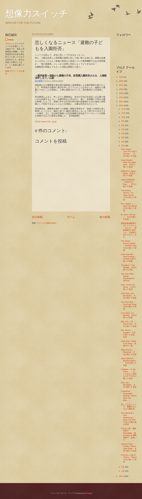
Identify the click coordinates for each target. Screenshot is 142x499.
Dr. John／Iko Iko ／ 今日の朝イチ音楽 (129, 216)
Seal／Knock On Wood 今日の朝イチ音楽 (128, 287)
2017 (121, 85)
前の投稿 (105, 217)
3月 (123, 146)
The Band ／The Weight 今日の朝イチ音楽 (129, 267)
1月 (123, 471)
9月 (123, 121)
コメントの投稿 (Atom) (46, 223)
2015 (121, 93)
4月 (123, 142)
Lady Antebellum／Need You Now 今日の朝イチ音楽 (129, 182)
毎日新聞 (39, 81)
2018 (121, 81)
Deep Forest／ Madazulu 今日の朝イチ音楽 (129, 352)
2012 (121, 105)
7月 (123, 129)
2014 (121, 97)
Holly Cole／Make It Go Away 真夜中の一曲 (128, 343)
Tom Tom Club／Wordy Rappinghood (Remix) (128, 277)
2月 (123, 467)
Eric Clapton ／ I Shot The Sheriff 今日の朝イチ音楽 (130, 207)
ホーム (71, 217)
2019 (121, 77)
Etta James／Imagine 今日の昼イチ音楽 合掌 (129, 333)
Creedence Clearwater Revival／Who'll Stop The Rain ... (128, 395)
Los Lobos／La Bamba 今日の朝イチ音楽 (129, 315)
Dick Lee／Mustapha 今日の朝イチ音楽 (129, 384)
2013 (121, 101)
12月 (123, 109)
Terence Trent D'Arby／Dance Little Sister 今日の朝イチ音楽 (129, 447)
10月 (123, 117)
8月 (123, 125)
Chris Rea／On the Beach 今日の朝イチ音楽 (129, 295)
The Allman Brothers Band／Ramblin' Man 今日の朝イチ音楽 (129, 245)
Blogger (89, 493)
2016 (121, 89)
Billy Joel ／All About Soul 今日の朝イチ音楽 (129, 324)
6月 (123, 133)
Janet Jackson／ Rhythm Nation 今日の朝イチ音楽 (129, 361)
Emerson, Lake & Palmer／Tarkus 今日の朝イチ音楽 (131, 458)
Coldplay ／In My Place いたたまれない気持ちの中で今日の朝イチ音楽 (129, 374)
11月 (123, 113)
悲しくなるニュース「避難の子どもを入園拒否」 (129, 406)
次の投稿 (37, 217)
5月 (123, 137)
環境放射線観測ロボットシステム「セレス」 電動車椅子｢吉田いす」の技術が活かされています (129, 230)
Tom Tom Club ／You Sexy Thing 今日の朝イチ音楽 (129, 305)
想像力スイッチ (36, 13)
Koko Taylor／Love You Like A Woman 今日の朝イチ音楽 (129, 152)
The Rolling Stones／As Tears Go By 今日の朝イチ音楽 (129, 195)
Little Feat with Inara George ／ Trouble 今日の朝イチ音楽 (129, 257)
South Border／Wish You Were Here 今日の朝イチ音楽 (128, 163)
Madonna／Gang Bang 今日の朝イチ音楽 (128, 173)
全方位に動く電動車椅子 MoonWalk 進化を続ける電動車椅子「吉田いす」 (129, 434)
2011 (121, 476)
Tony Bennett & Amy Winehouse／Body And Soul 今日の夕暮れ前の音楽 (129, 418)
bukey (11, 40)
